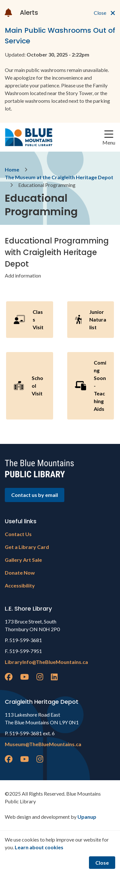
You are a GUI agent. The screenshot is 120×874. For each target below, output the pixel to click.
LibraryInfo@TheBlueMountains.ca (46, 662)
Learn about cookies (39, 847)
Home (12, 169)
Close (102, 863)
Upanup (86, 817)
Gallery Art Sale (23, 560)
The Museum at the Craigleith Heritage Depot (59, 177)
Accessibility (20, 585)
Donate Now (20, 572)
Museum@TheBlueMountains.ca (43, 744)
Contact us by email (34, 495)
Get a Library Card (27, 547)
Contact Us (18, 534)
